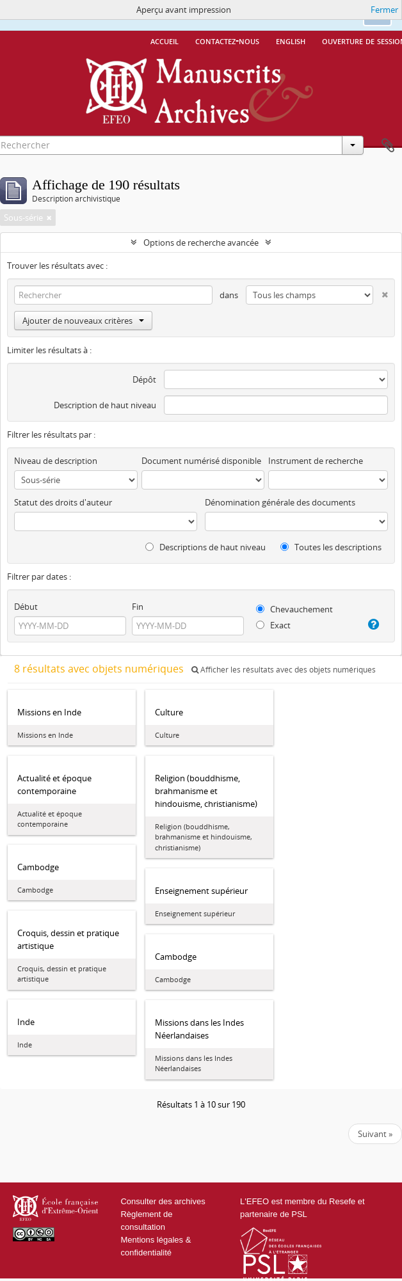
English (290, 40)
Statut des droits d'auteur (63, 502)
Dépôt (144, 379)
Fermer (384, 9)
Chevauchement (294, 609)
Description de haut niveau (105, 405)
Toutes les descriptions (331, 547)
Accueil (164, 40)
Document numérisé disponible (201, 460)
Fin (137, 606)
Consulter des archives (162, 1201)
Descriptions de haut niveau (205, 547)
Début (26, 606)
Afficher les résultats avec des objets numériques (283, 669)
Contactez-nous (227, 40)
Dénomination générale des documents (280, 502)
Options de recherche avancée (201, 242)
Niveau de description (55, 460)
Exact (273, 625)
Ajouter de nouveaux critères (83, 320)
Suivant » (375, 1134)
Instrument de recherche (315, 460)
